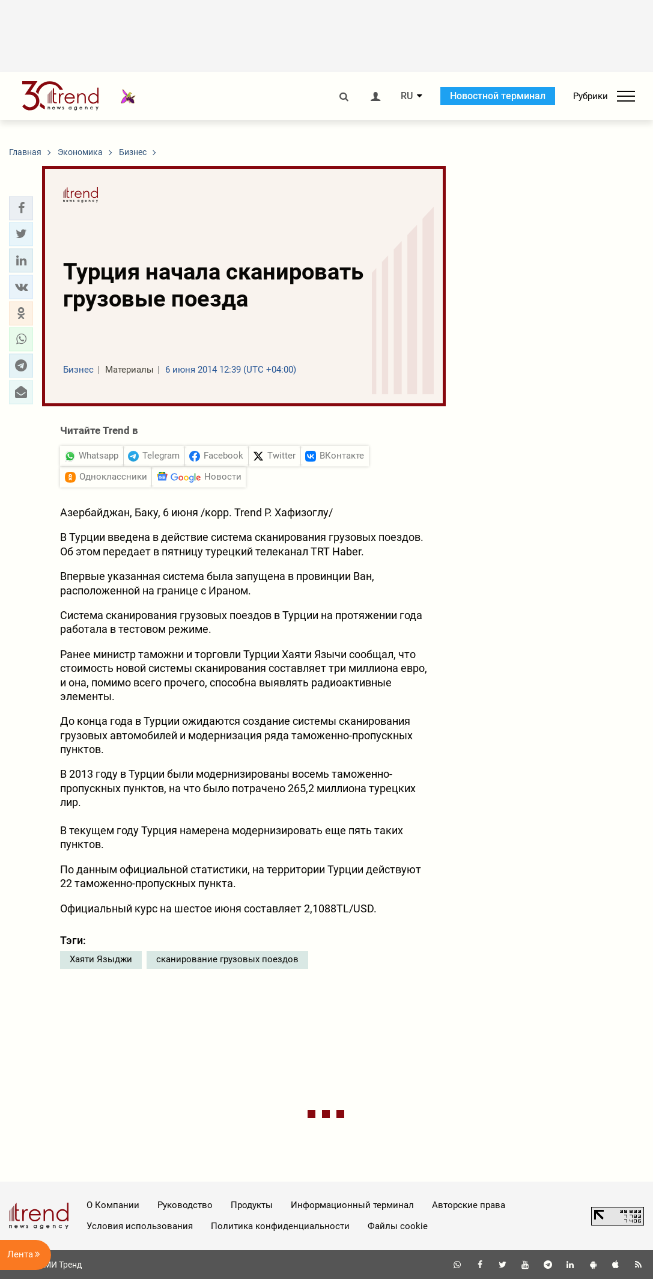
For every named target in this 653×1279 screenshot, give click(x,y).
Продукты (252, 1205)
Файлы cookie (398, 1226)
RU (407, 96)
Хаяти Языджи (101, 959)
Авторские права (468, 1205)
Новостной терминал (497, 96)
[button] (21, 208)
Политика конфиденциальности (280, 1226)
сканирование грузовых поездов (227, 959)
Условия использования (140, 1226)
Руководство (185, 1205)
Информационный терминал (352, 1205)
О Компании (113, 1205)
